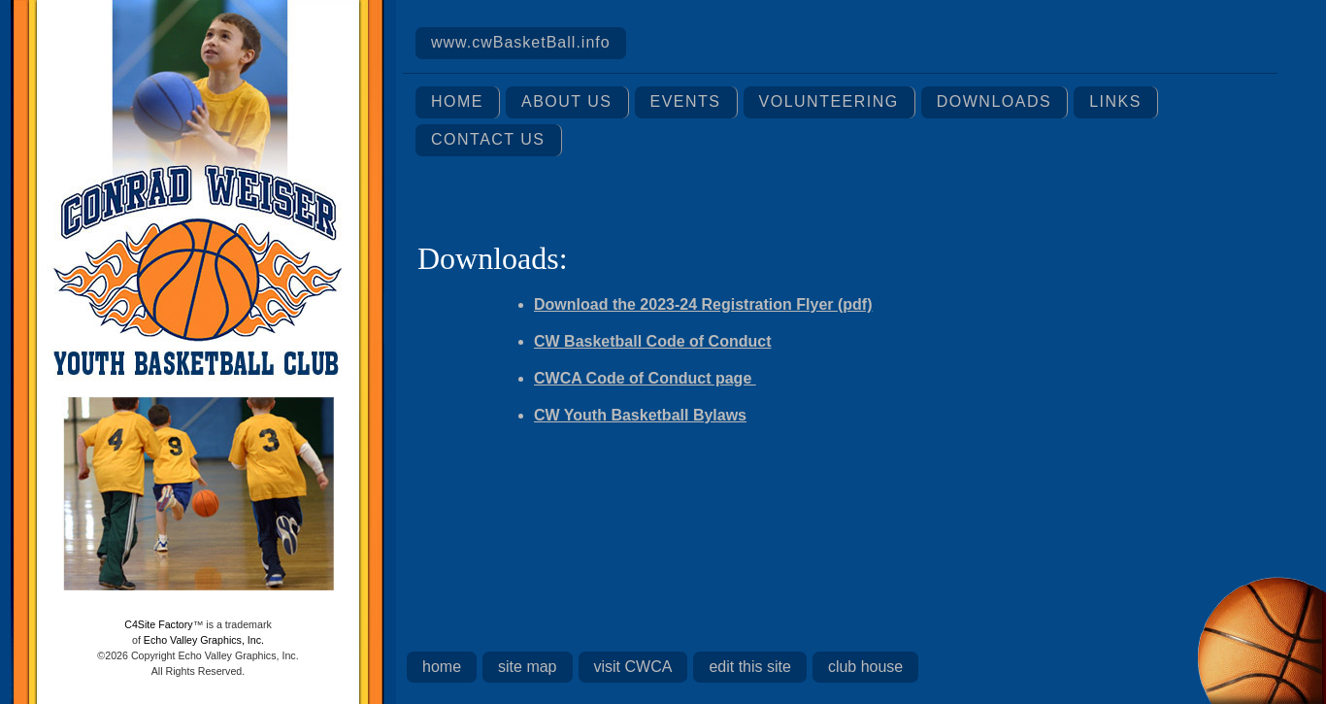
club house (865, 666)
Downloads (994, 101)
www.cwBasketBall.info (521, 42)
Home (457, 101)
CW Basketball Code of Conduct (652, 341)
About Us (567, 101)
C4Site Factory (158, 624)
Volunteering (829, 101)
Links (1115, 101)
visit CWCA (633, 666)
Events (685, 101)
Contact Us (488, 139)
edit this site (749, 666)
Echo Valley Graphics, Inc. (204, 640)
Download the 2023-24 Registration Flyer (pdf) (703, 304)
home (441, 666)
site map (527, 666)
